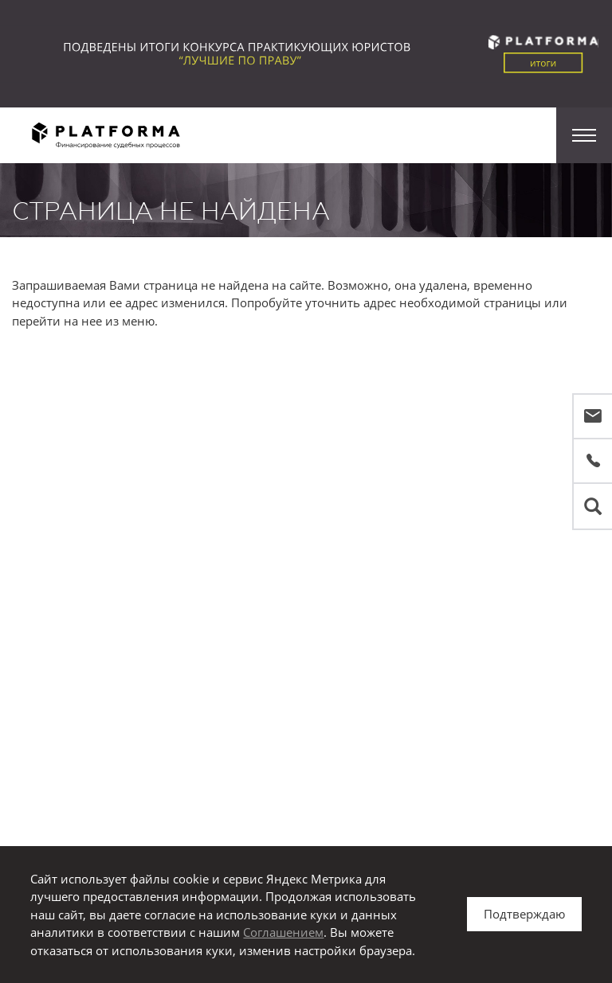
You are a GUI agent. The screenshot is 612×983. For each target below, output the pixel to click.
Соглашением (283, 932)
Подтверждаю (524, 914)
